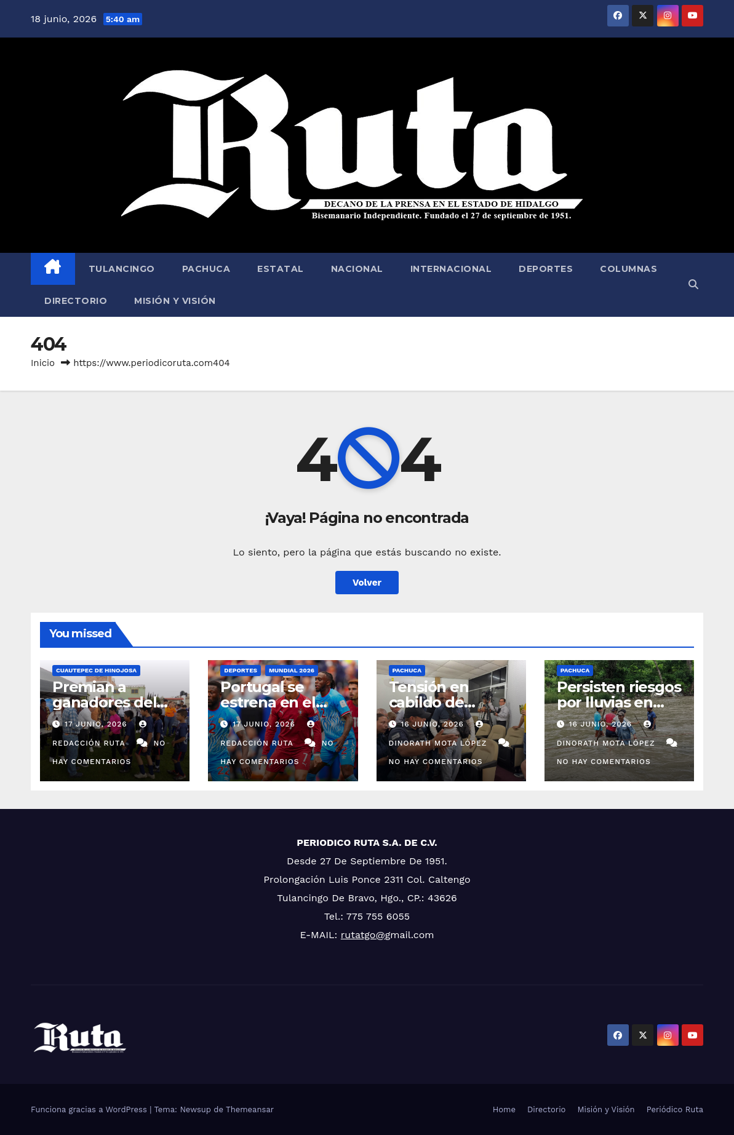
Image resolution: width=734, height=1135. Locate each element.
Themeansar (250, 1109)
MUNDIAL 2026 (291, 670)
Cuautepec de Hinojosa (96, 670)
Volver (367, 582)
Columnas (628, 268)
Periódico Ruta (675, 1109)
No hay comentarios (436, 761)
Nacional (357, 268)
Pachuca (206, 268)
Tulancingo (122, 268)
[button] (693, 284)
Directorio (75, 300)
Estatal (280, 268)
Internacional (451, 268)
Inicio (43, 362)
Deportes (546, 268)
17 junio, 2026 (97, 724)
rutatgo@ (363, 935)
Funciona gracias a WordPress (90, 1109)
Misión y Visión (175, 300)
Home (504, 1109)
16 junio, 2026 (433, 724)
